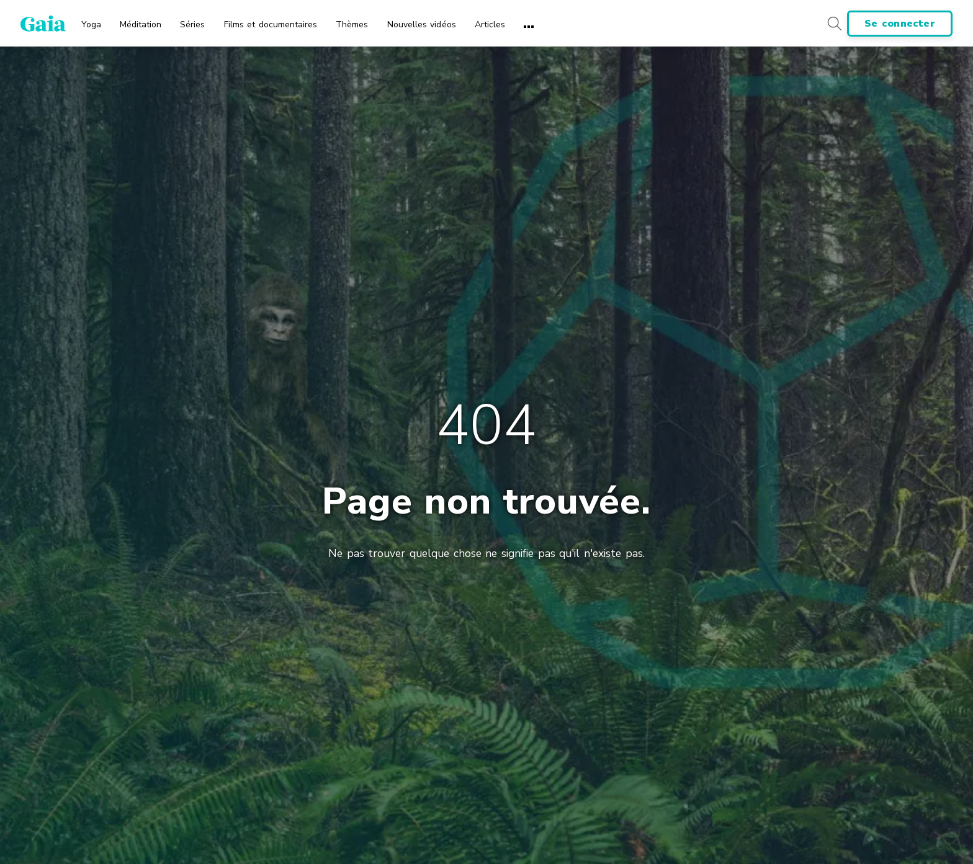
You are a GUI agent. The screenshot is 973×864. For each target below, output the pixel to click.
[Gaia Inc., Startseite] (43, 23)
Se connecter (899, 23)
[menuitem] (91, 20)
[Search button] (834, 23)
